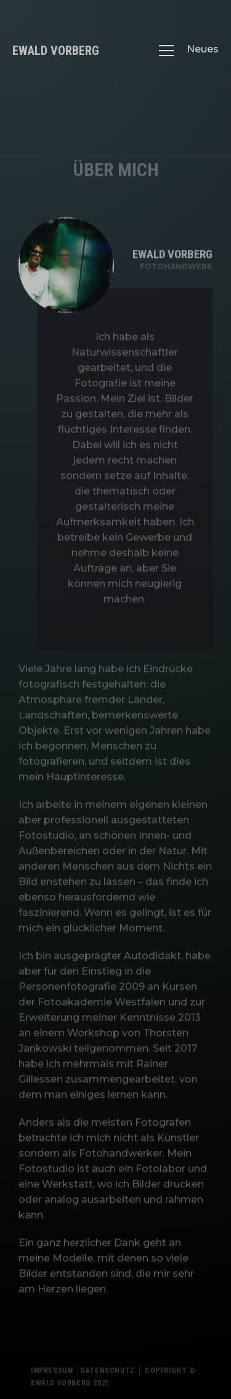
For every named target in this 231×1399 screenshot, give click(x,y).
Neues (203, 49)
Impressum (52, 1376)
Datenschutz (108, 1376)
